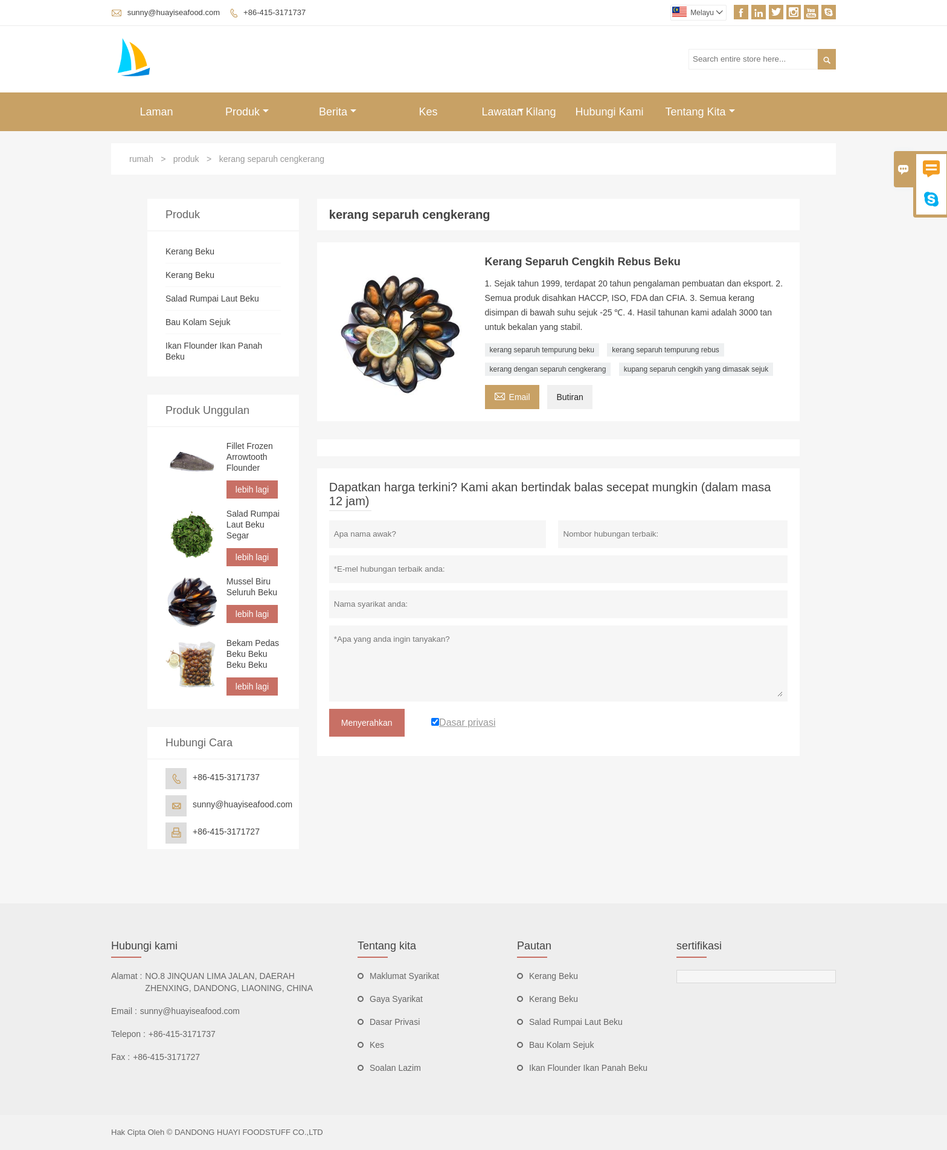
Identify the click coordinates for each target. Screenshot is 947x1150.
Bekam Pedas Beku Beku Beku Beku (252, 654)
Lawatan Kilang (518, 112)
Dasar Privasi (395, 1022)
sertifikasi (699, 946)
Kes (428, 112)
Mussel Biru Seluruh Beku (251, 587)
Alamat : (126, 976)
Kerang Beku (189, 251)
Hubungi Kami (609, 112)
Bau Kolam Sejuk (197, 322)
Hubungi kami (144, 946)
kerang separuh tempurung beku (542, 350)
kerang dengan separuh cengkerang (548, 369)
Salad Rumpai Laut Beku (212, 298)
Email (512, 395)
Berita (337, 112)
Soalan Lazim (395, 1068)
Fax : (120, 1057)
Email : (124, 1011)
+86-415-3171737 (274, 12)
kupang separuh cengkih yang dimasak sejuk (696, 369)
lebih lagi (252, 489)
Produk (247, 112)
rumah (141, 159)
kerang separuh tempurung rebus (665, 350)
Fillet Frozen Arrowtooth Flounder (249, 457)
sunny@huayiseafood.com (173, 12)
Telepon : (128, 1034)
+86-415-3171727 (226, 831)
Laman (156, 112)
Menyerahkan (367, 723)
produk (186, 159)
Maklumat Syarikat (404, 976)
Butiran (569, 397)
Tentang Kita (699, 112)
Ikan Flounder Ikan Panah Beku (588, 1068)
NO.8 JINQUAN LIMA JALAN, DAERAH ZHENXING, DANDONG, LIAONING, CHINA (229, 982)
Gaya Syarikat (396, 999)
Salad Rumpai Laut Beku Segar (253, 524)
